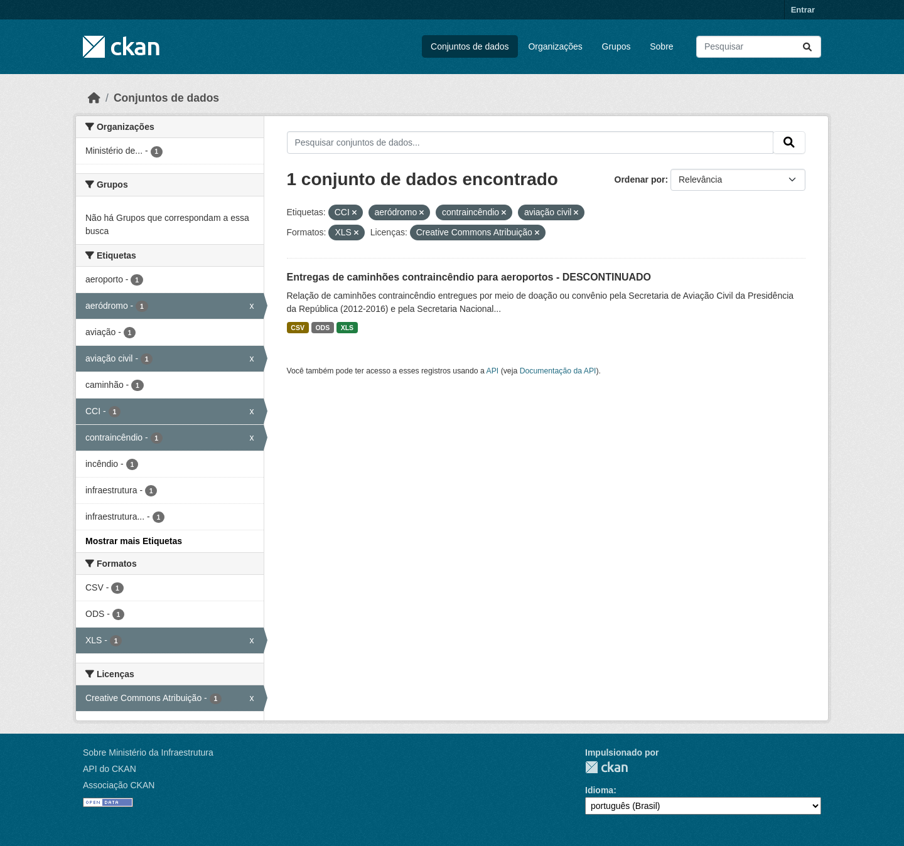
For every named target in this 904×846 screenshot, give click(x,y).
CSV (297, 327)
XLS (347, 327)
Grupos (616, 46)
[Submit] (807, 47)
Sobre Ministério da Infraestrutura (148, 752)
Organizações (555, 46)
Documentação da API (558, 371)
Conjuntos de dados (470, 46)
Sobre (661, 46)
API (493, 371)
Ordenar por (640, 179)
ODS (322, 327)
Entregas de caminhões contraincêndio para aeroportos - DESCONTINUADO (469, 277)
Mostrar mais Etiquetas (133, 541)
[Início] (94, 98)
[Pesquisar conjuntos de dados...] (758, 47)
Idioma (599, 790)
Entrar (803, 9)
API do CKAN (109, 769)
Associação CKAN (118, 785)
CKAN (606, 767)
